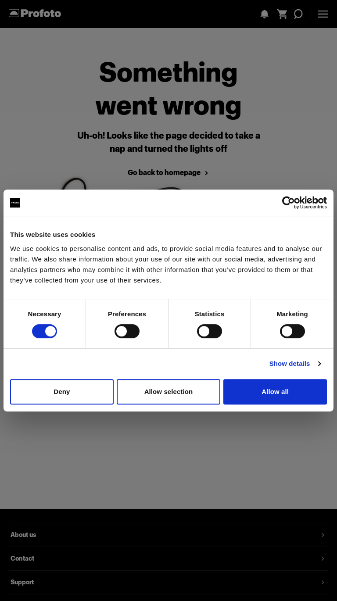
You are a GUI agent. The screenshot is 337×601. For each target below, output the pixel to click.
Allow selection (168, 391)
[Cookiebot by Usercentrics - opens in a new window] (288, 202)
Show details (289, 363)
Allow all (275, 391)
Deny (62, 391)
